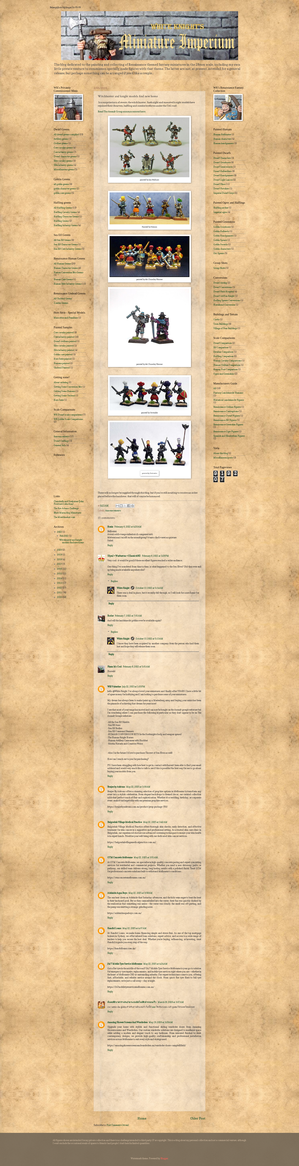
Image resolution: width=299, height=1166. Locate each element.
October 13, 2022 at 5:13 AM (149, 638)
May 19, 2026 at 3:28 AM (161, 1022)
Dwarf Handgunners (223, 175)
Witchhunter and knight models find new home (71, 541)
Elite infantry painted (64, 350)
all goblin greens (61, 184)
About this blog (220, 453)
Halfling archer (220, 207)
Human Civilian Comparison (226, 365)
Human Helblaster (222, 134)
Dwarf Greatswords (223, 166)
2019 (59, 554)
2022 (59, 532)
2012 (59, 587)
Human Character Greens (66, 268)
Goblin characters (222, 248)
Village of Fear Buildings (225, 328)
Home (142, 1118)
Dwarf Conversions (222, 287)
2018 (59, 559)
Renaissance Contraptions (226, 411)
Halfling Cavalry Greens (65, 212)
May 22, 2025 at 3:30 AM (138, 786)
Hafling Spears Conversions (226, 300)
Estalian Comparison (223, 351)
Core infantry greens (63, 152)
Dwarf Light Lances (223, 179)
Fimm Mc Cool (114, 666)
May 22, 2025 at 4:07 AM (134, 928)
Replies (114, 581)
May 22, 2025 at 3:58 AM (140, 893)
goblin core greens (62, 193)
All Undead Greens (63, 298)
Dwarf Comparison (222, 343)
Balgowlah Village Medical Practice (124, 822)
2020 (59, 549)
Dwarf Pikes (219, 184)
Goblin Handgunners (223, 235)
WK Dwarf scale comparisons (68, 414)
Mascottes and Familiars (66, 317)
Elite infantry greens (63, 165)
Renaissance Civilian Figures (227, 407)
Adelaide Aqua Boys (117, 893)
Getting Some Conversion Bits (68, 386)
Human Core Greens (63, 279)
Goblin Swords (220, 244)
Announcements (113, 510)
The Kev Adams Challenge (66, 508)
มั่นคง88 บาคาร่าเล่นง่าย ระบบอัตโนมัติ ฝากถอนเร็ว (131, 1002)
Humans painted (62, 363)
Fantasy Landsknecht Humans (228, 392)
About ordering (61, 382)
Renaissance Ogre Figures (225, 431)
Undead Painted (62, 367)
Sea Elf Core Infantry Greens (67, 248)
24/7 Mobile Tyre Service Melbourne (124, 963)
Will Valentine (114, 686)
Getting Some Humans (64, 391)
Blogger (164, 1158)
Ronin (110, 526)
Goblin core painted (63, 354)
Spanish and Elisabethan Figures (229, 436)
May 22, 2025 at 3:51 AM (146, 857)
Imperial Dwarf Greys (223, 193)
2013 (59, 583)
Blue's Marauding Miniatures (67, 512)
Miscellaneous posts (223, 457)
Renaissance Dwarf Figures (226, 415)
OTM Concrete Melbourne (120, 857)
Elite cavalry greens (63, 160)
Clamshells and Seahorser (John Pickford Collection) (69, 502)
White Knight (123, 588)
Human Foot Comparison (225, 369)
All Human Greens (62, 263)
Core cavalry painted (64, 332)
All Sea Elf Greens (62, 240)
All (214, 388)
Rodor (110, 615)
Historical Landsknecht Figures (228, 400)
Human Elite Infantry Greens (67, 283)
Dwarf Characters (222, 158)
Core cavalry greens (63, 147)
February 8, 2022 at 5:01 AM (136, 666)
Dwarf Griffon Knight (224, 296)
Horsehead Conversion (224, 304)
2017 (59, 564)
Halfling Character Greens (66, 216)
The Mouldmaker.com (64, 517)
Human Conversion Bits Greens (68, 272)
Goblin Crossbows (222, 227)
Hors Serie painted (62, 358)
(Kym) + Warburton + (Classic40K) (124, 555)
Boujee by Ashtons (116, 786)
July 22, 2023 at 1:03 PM (133, 686)
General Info (60, 445)
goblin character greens (65, 188)
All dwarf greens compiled (66, 134)
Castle (216, 319)
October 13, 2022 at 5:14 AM (149, 588)
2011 (59, 592)
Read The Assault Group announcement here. (122, 111)
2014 (59, 578)
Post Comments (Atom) (118, 1125)
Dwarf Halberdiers (222, 171)
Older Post (197, 1118)
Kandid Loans (114, 928)
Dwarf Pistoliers (221, 188)
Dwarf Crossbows (222, 162)
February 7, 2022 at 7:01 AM (128, 615)
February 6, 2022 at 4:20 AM (128, 526)
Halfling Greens (61, 221)
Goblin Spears (220, 240)
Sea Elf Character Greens (66, 244)
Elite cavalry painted (64, 345)
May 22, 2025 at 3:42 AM (155, 822)
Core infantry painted (64, 337)
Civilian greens (61, 143)
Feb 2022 (64, 535)
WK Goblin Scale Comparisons (68, 419)
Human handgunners (223, 143)
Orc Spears (218, 253)
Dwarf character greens (65, 156)
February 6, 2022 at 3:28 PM (155, 555)
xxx (153, 1007)
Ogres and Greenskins (223, 373)
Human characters (222, 139)
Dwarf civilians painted (65, 341)
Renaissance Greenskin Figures (228, 424)
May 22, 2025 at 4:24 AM (155, 963)
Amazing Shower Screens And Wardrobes (127, 1022)
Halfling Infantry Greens (66, 225)
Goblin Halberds (221, 231)
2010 (59, 597)
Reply (110, 545)
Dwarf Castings (61, 440)
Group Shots (219, 268)
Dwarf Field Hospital (223, 291)
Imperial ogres (220, 212)
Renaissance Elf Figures (225, 420)
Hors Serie (59, 400)
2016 (59, 568)
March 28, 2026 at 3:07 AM (171, 1002)
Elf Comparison (220, 347)
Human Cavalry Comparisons (227, 360)
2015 (59, 573)
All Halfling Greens (63, 207)
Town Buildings (220, 324)
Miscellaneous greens (64, 169)
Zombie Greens (61, 303)
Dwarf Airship (220, 282)
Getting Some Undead (64, 395)
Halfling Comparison (223, 356)
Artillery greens (61, 139)
